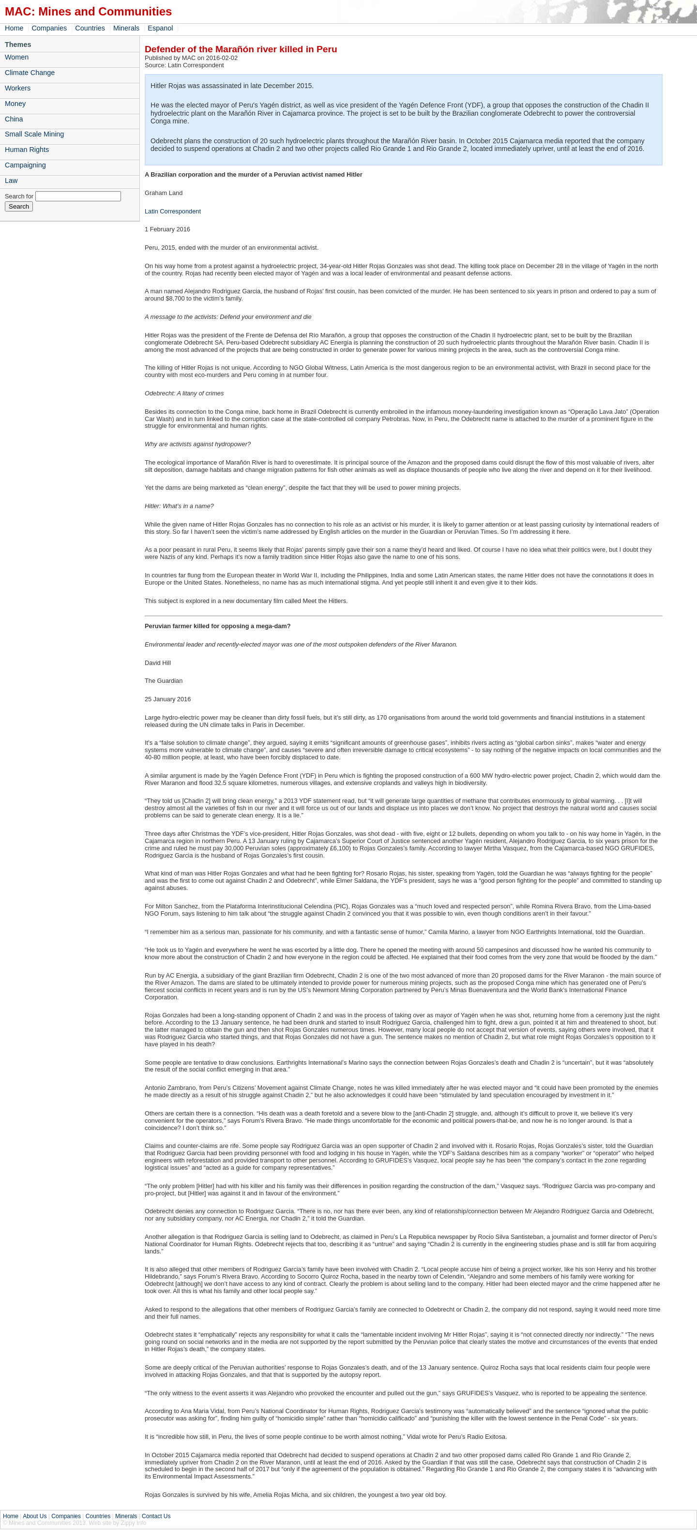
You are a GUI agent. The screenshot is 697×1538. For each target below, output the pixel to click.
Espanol (160, 28)
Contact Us (156, 1516)
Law (11, 180)
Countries (90, 28)
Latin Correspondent (173, 211)
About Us (34, 1516)
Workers (17, 88)
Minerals (126, 28)
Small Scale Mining (34, 134)
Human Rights (27, 149)
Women (17, 57)
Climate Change (30, 72)
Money (15, 103)
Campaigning (25, 165)
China (14, 119)
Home (14, 28)
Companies (49, 28)
